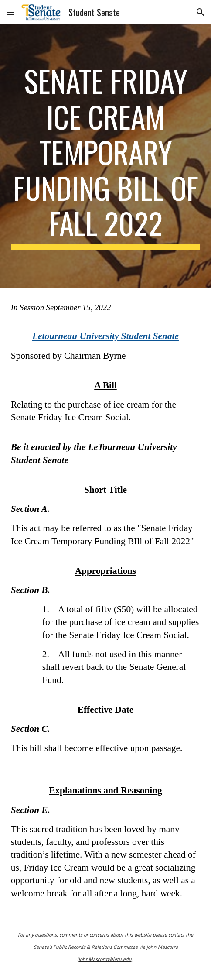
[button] (10, 12)
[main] (105, 156)
